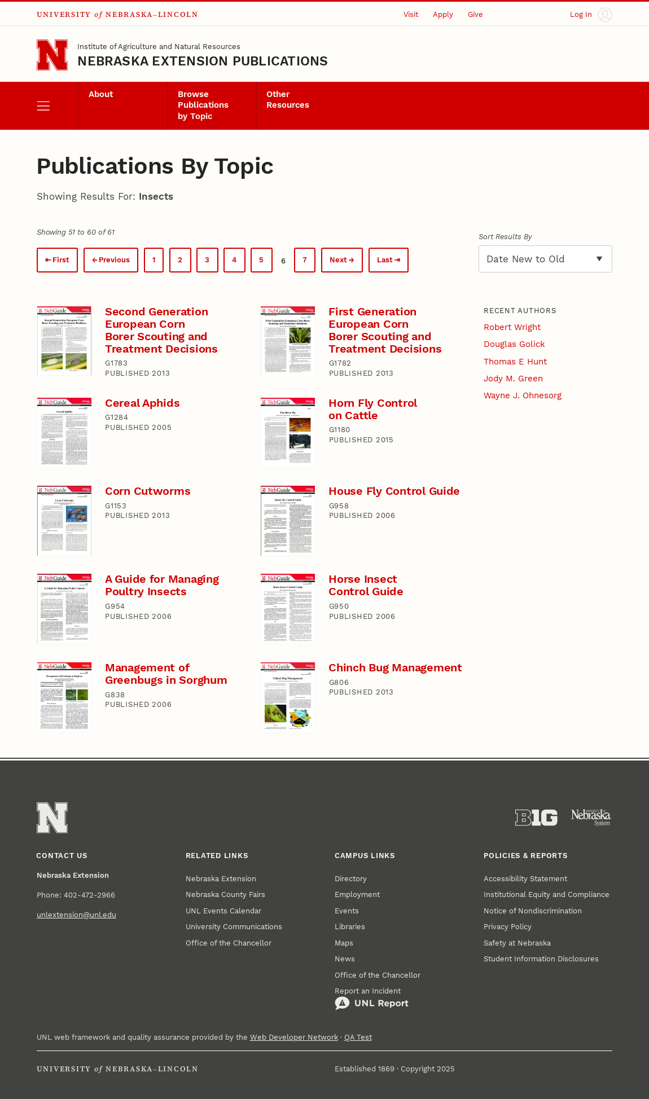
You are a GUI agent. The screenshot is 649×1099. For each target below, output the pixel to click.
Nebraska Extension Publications (202, 61)
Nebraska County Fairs (225, 894)
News (345, 959)
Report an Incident (372, 999)
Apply (443, 14)
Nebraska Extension (221, 878)
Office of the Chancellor (228, 943)
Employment (357, 894)
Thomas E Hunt (515, 362)
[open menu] (57, 106)
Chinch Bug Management (395, 667)
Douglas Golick (514, 344)
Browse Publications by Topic (203, 105)
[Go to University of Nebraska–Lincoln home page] (52, 55)
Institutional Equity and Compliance (546, 894)
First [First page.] (60, 260)
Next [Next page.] (338, 260)
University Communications (234, 926)
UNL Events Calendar (223, 911)
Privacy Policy (508, 926)
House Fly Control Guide (394, 491)
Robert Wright (512, 327)
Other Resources (287, 100)
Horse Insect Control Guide (366, 585)
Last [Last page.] (385, 260)
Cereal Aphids (142, 403)
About (101, 94)
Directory (351, 878)
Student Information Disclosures (541, 959)
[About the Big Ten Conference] (536, 818)
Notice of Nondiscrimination (533, 911)
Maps (344, 943)
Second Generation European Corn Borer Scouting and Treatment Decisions (161, 330)
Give (475, 14)
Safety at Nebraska (517, 943)
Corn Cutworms (148, 491)
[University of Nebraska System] (592, 818)
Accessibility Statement (525, 878)
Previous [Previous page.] (114, 260)
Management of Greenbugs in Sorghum (166, 674)
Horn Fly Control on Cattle (372, 409)
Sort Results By (505, 236)
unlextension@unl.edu (76, 915)
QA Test (358, 1037)
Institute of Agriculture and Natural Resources (158, 46)
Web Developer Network (294, 1037)
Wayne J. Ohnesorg (523, 395)
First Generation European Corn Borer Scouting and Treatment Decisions (384, 330)
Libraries (350, 926)
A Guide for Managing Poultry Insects (162, 585)
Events (347, 911)
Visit (411, 14)
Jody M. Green (513, 378)
